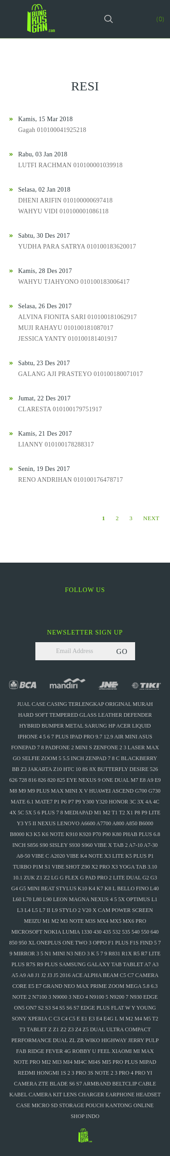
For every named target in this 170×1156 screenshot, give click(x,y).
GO (121, 651)
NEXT (151, 518)
